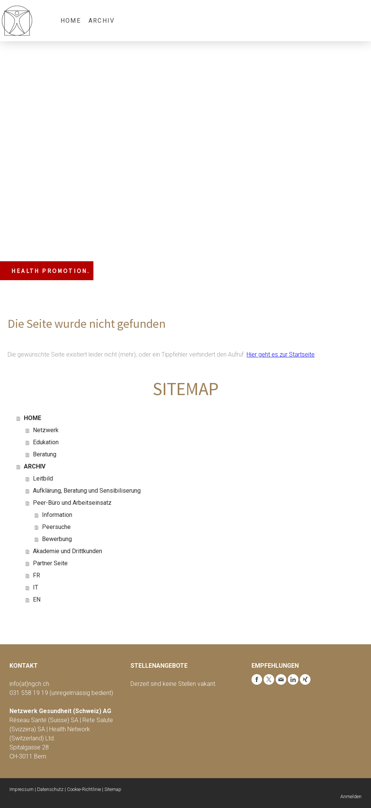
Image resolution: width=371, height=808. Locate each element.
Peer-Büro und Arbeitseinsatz (72, 502)
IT (35, 587)
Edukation (46, 442)
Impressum (21, 789)
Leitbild (43, 478)
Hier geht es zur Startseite (281, 354)
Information (57, 514)
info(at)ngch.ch (29, 683)
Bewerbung (57, 539)
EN (36, 599)
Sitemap (112, 789)
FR (36, 575)
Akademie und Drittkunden (67, 551)
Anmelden (351, 796)
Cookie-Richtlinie (84, 789)
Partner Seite (50, 563)
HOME (71, 20)
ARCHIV (101, 20)
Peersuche (56, 526)
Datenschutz (50, 789)
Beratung (44, 454)
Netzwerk (46, 430)
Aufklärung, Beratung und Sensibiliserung (87, 490)
